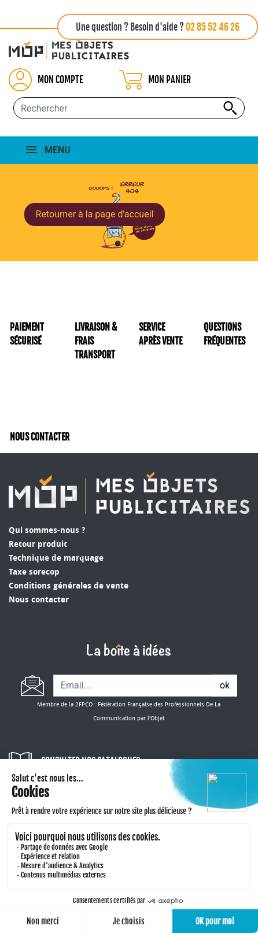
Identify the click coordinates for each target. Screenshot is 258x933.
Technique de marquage (56, 558)
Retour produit (38, 544)
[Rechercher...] (129, 108)
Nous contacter (39, 600)
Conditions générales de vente (68, 586)
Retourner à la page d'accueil (95, 214)
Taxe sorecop (34, 572)
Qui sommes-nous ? (47, 530)
